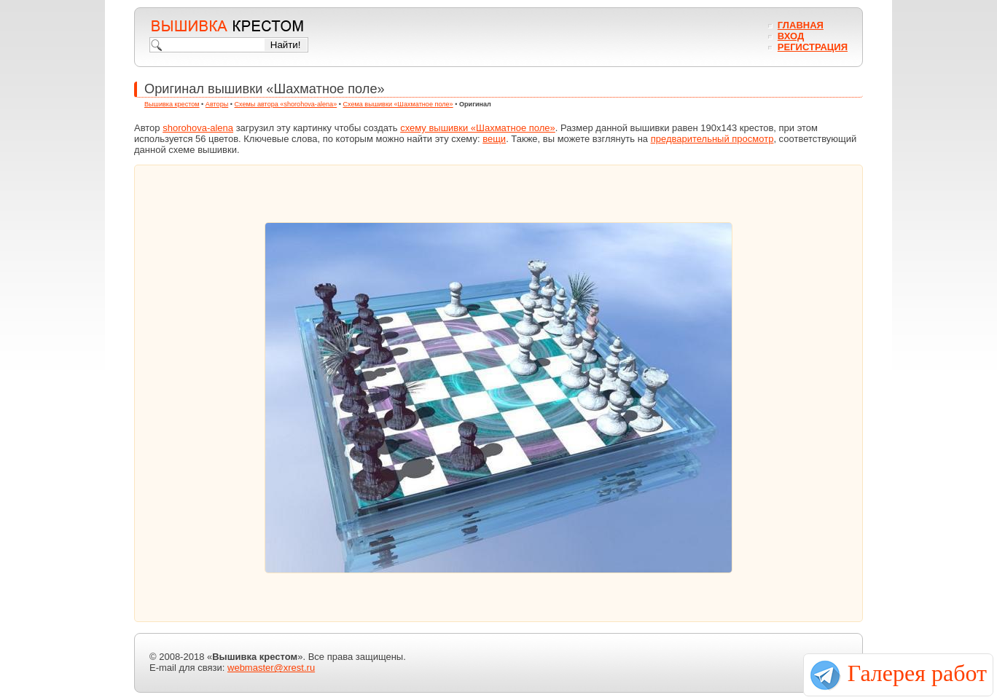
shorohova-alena (198, 127)
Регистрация (813, 47)
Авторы (217, 104)
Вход (791, 36)
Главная (801, 25)
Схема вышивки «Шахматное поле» (398, 104)
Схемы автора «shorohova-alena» (286, 104)
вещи (494, 138)
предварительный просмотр (712, 138)
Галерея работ (917, 673)
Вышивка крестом (172, 104)
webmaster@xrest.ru (271, 667)
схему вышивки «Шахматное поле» (477, 127)
